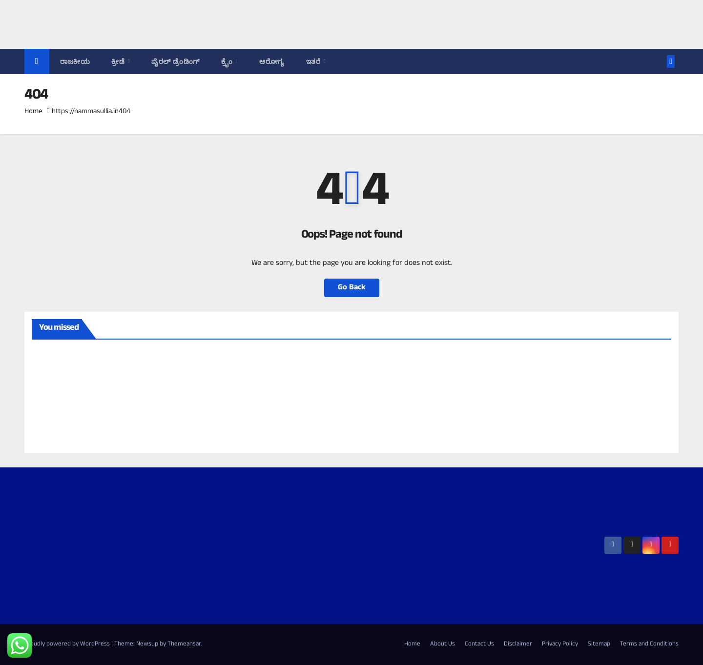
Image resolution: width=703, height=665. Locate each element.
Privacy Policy (560, 644)
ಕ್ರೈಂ (228, 61)
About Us (442, 644)
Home (33, 112)
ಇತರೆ (314, 61)
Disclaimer (518, 644)
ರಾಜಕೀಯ (75, 61)
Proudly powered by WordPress (67, 644)
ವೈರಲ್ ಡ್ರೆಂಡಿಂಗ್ (175, 61)
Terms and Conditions (649, 644)
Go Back (352, 288)
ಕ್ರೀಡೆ (118, 61)
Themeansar (184, 644)
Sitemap (599, 644)
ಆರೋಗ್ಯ (272, 61)
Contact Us (479, 644)
